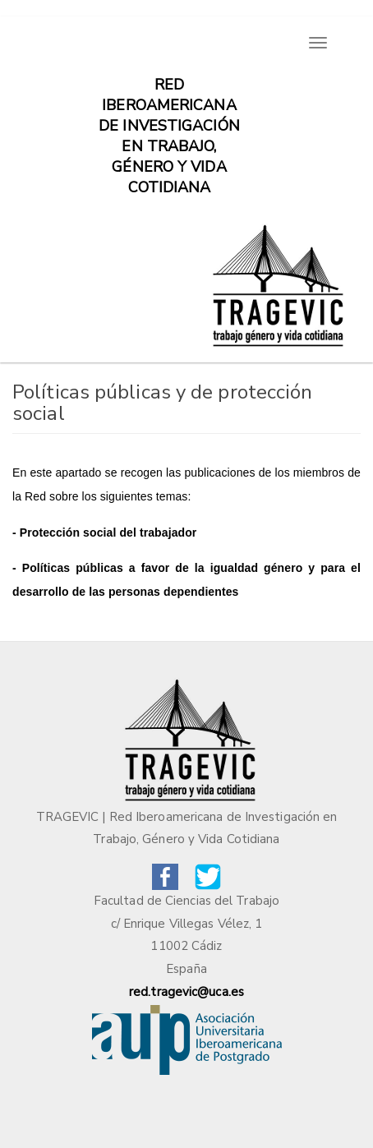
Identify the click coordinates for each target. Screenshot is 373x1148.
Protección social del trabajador (108, 532)
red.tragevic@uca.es (186, 992)
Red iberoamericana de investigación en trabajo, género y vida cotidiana (169, 93)
